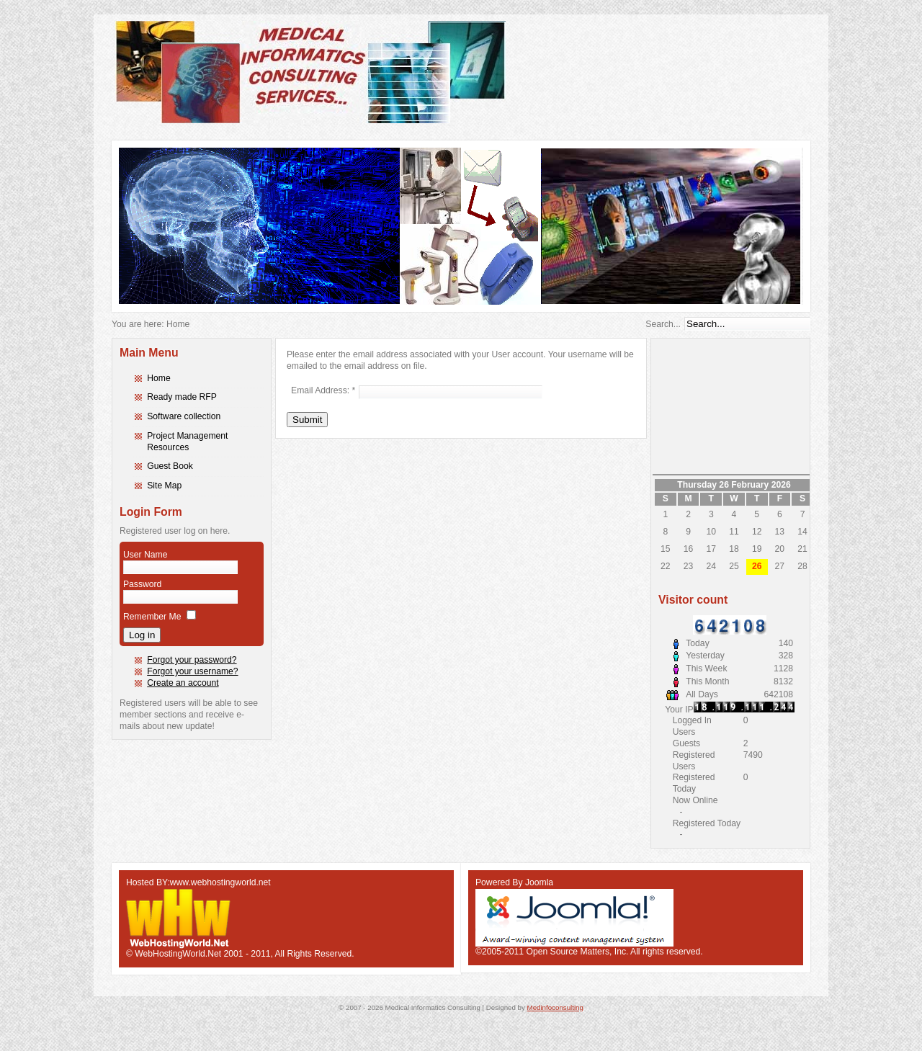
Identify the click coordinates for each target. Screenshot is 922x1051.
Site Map (164, 485)
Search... (663, 324)
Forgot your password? (191, 660)
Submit (307, 419)
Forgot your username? (192, 671)
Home (158, 378)
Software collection (183, 416)
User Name (145, 555)
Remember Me (152, 617)
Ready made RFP (182, 397)
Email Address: (323, 390)
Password (142, 584)
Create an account (182, 683)
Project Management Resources (187, 441)
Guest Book (170, 466)
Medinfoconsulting (555, 1007)
